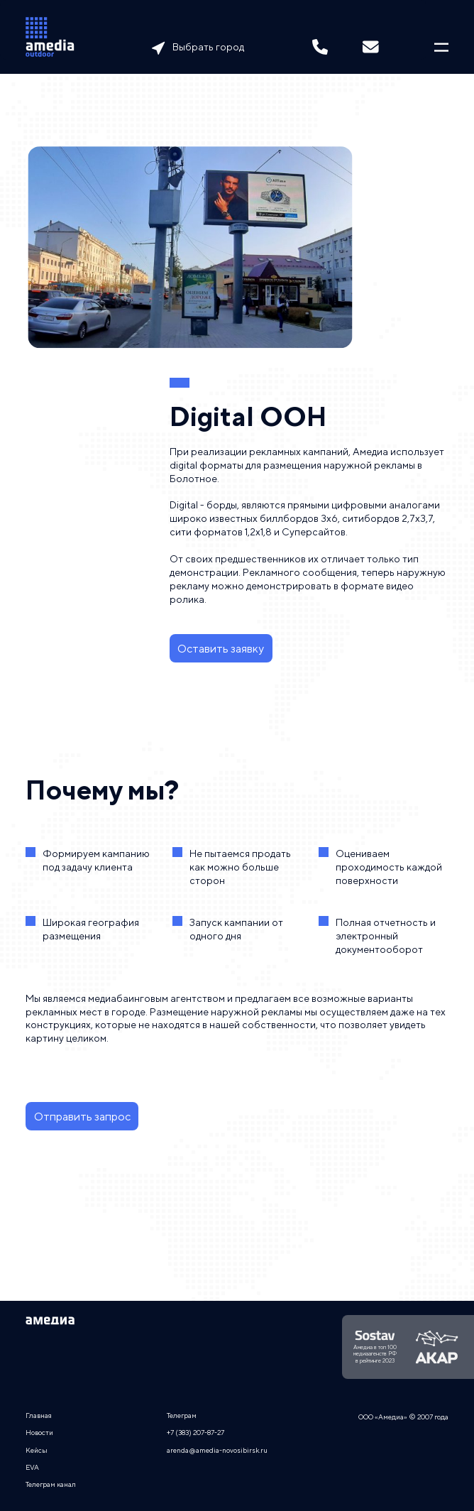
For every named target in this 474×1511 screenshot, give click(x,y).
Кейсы (37, 1450)
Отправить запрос (82, 1116)
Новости (39, 1432)
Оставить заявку (220, 648)
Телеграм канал (51, 1484)
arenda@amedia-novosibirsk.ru (217, 1450)
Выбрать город (208, 47)
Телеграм (182, 1415)
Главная (39, 1415)
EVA (32, 1467)
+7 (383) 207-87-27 (195, 1432)
